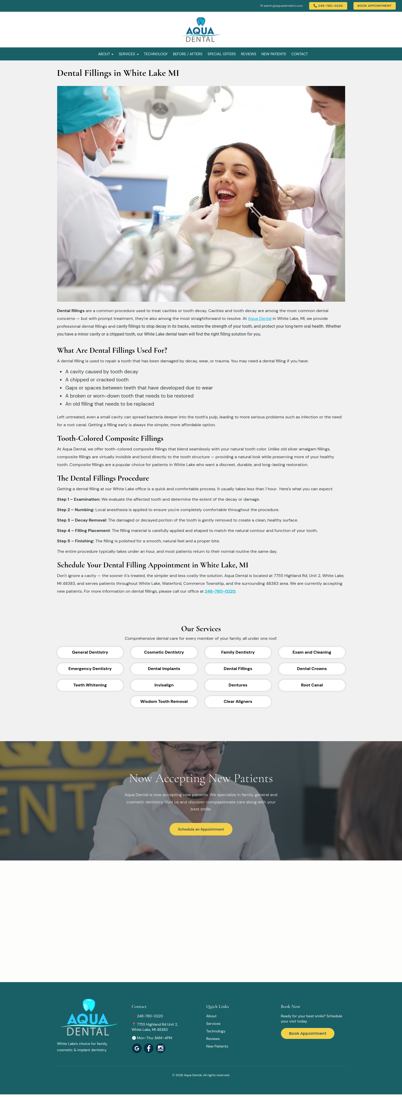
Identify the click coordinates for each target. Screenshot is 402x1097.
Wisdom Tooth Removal (164, 701)
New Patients (273, 54)
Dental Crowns (312, 668)
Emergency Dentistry (90, 668)
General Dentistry (90, 652)
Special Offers (222, 54)
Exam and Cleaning (311, 652)
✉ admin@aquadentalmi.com (281, 6)
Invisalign (164, 685)
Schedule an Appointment (201, 829)
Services (129, 54)
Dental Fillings (238, 668)
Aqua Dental (260, 318)
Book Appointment (375, 6)
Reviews (248, 54)
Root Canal (312, 685)
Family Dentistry (238, 652)
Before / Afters (187, 54)
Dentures (238, 685)
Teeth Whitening (90, 685)
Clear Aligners (238, 701)
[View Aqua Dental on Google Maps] (137, 1048)
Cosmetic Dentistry (164, 652)
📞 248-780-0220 (328, 6)
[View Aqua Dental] (148, 1048)
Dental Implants (164, 668)
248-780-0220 (220, 591)
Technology (156, 54)
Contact (299, 54)
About (105, 54)
